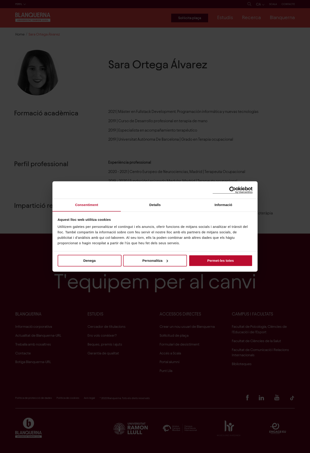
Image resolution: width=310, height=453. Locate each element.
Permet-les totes (220, 260)
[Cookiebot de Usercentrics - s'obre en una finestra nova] (233, 189)
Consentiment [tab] (86, 205)
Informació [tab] (223, 205)
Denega (89, 260)
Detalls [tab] (155, 205)
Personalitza (155, 260)
